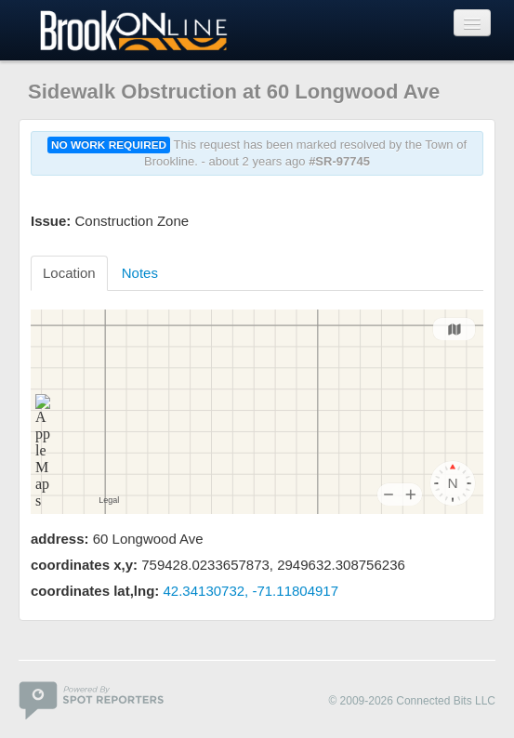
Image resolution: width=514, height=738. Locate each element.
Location (69, 273)
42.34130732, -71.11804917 (251, 591)
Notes (140, 273)
